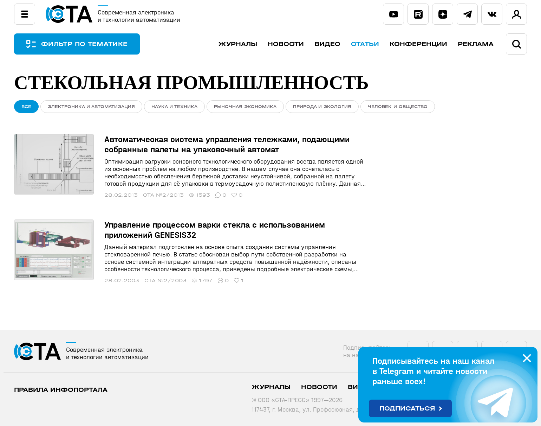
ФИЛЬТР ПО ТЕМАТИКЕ (84, 44)
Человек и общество (398, 106)
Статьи (365, 44)
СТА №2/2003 (165, 281)
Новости (286, 44)
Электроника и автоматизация (91, 106)
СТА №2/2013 (163, 195)
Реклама (476, 44)
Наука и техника (174, 106)
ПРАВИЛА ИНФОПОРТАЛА (60, 390)
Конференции (418, 44)
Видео (327, 44)
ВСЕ (26, 106)
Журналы (237, 44)
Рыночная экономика (245, 106)
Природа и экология (322, 106)
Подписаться (407, 408)
